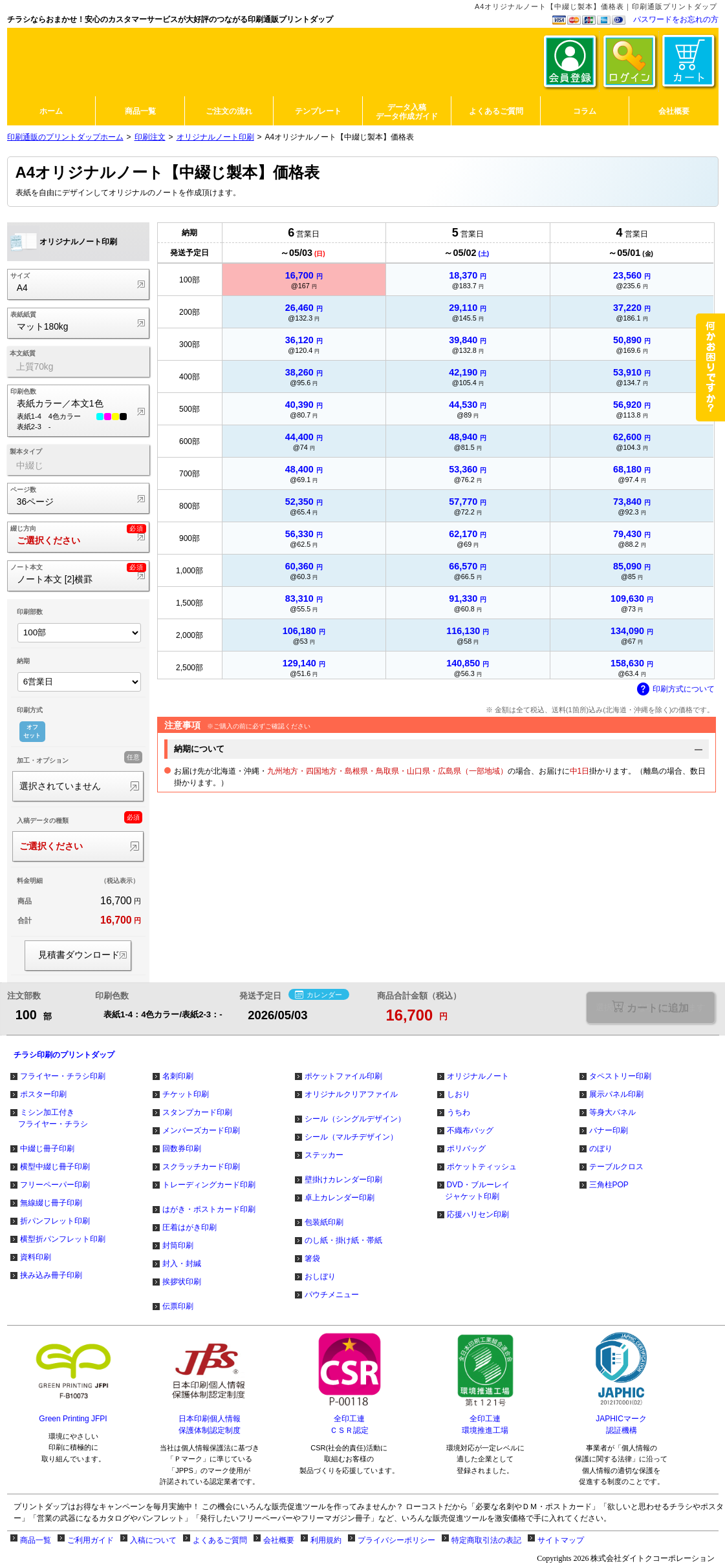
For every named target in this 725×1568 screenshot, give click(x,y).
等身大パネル (612, 1112)
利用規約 (325, 1540)
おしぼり (320, 1276)
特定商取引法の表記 (486, 1540)
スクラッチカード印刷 (201, 1166)
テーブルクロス (616, 1166)
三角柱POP (609, 1184)
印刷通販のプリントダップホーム (65, 137)
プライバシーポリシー (396, 1540)
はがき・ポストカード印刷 (208, 1209)
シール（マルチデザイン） (351, 1136)
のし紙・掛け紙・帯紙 (343, 1240)
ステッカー (324, 1155)
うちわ (458, 1112)
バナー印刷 (608, 1130)
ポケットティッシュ (482, 1166)
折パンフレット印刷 (55, 1220)
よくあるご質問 (220, 1540)
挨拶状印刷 (181, 1281)
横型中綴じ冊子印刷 (55, 1166)
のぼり (600, 1148)
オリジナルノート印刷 (215, 137)
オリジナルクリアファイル (351, 1094)
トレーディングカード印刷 (208, 1184)
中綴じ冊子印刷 (47, 1148)
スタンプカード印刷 (197, 1112)
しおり (458, 1094)
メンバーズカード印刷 (201, 1130)
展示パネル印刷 (616, 1094)
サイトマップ (560, 1540)
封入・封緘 (181, 1263)
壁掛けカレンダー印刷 (343, 1179)
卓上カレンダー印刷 (339, 1197)
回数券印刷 (181, 1148)
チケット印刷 (185, 1094)
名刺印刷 (177, 1076)
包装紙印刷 (324, 1222)
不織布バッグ (470, 1130)
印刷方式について (676, 689)
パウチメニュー (332, 1294)
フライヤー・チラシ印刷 (62, 1076)
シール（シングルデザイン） (355, 1118)
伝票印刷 (177, 1306)
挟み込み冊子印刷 (51, 1275)
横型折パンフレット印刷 (62, 1239)
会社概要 (278, 1540)
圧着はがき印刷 (189, 1227)
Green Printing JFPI (73, 1418)
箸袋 (312, 1258)
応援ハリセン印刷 (478, 1214)
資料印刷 (35, 1257)
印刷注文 (150, 137)
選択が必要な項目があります (650, 1007)
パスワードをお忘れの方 (676, 19)
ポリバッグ (466, 1148)
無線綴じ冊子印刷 (51, 1202)
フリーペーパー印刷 (55, 1184)
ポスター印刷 (43, 1094)
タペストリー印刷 (620, 1076)
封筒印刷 (177, 1245)
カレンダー (318, 995)
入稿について (153, 1540)
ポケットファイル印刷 (343, 1076)
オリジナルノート (478, 1076)
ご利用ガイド (90, 1540)
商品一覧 (35, 1540)
